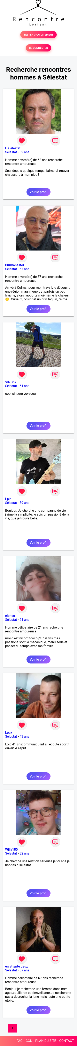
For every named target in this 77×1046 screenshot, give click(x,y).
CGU (29, 1041)
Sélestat (11, 152)
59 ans (24, 503)
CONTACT (66, 1041)
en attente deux (16, 966)
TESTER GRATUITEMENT (38, 34)
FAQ (20, 1041)
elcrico (10, 616)
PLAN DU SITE (45, 1041)
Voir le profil (38, 192)
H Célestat (13, 148)
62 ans (24, 152)
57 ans (24, 269)
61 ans (24, 386)
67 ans (24, 970)
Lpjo (8, 499)
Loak (8, 733)
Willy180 (11, 849)
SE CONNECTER (38, 47)
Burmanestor (14, 265)
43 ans (24, 736)
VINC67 (10, 382)
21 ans (24, 620)
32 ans (24, 853)
